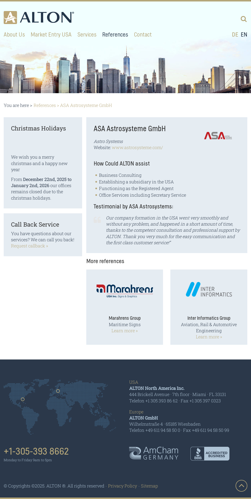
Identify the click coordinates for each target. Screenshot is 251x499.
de (235, 35)
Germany (58, 392)
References (45, 105)
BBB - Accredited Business (209, 454)
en (244, 35)
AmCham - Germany (153, 453)
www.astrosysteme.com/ (137, 147)
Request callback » (29, 246)
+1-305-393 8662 (36, 452)
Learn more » (125, 330)
